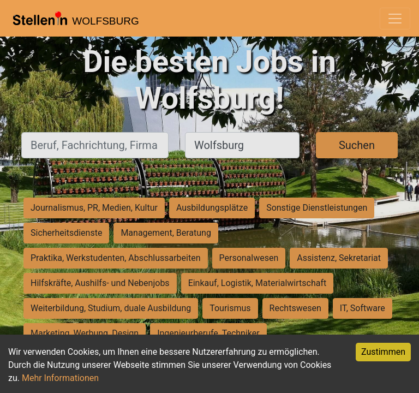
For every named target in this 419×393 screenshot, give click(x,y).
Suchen (357, 145)
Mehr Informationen (60, 378)
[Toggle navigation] (395, 18)
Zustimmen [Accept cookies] (383, 352)
